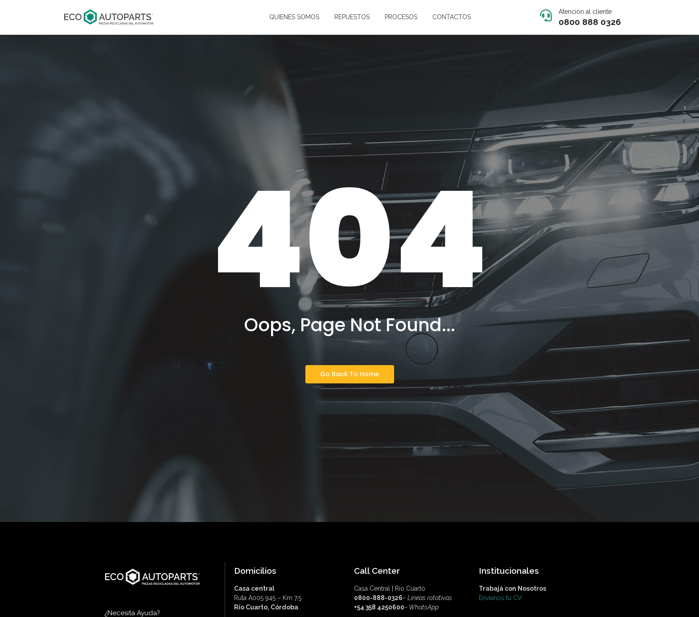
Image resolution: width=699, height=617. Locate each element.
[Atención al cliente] (546, 16)
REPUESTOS (352, 17)
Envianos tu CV (500, 597)
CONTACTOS (451, 17)
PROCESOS (401, 17)
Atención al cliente (585, 11)
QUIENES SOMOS (294, 17)
